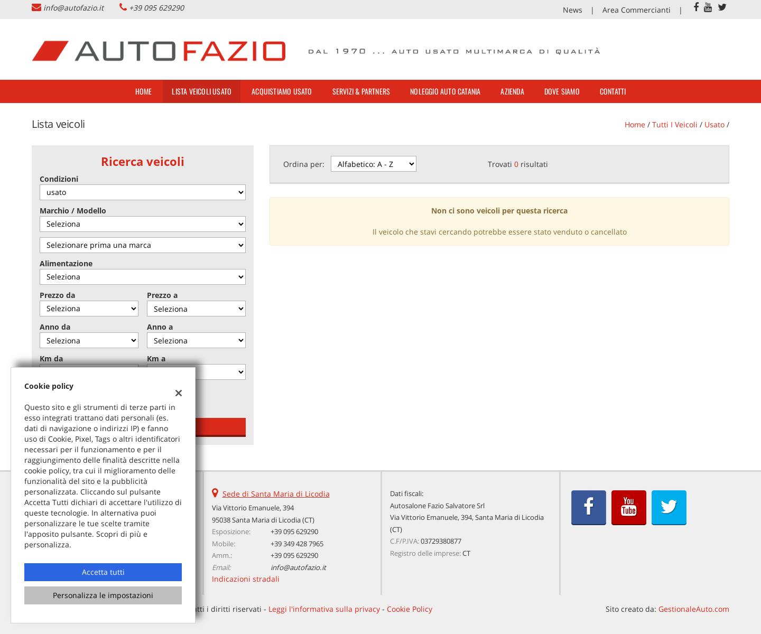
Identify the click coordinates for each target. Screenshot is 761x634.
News (572, 10)
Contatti (613, 91)
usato (714, 124)
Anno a (160, 327)
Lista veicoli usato (201, 91)
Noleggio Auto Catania (445, 91)
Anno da (55, 327)
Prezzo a (162, 295)
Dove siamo (562, 91)
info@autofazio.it (73, 8)
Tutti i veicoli (675, 124)
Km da (51, 358)
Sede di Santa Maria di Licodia (276, 494)
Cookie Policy (409, 609)
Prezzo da (57, 295)
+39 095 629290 (156, 8)
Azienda (512, 91)
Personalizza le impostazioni (103, 595)
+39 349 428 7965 (297, 543)
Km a (156, 358)
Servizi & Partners (361, 91)
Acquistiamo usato (282, 91)
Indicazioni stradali (246, 579)
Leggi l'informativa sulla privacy (324, 609)
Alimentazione (66, 263)
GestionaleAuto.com (693, 609)
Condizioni (59, 179)
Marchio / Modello (73, 211)
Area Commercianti (636, 10)
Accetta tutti (103, 572)
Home (143, 91)
